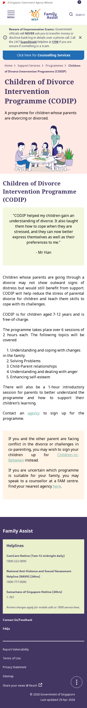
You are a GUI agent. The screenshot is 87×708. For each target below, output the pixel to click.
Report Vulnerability (16, 649)
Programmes (54, 66)
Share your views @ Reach (23, 685)
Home (9, 66)
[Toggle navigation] (11, 14)
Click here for (43, 55)
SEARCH (76, 15)
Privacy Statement (14, 667)
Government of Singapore (57, 694)
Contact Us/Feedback (17, 620)
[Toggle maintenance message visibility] (80, 2)
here (57, 486)
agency (34, 413)
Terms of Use (12, 658)
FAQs (6, 629)
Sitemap (8, 676)
